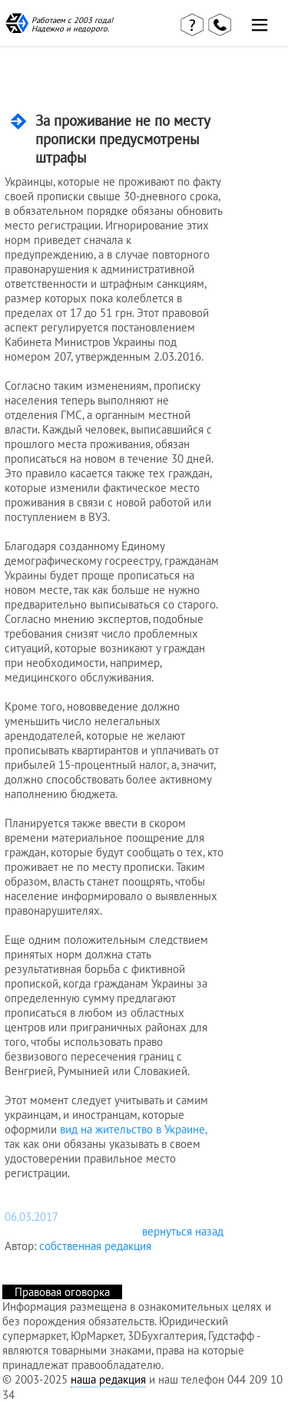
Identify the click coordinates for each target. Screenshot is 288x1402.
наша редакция (108, 1379)
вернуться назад (182, 1231)
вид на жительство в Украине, (133, 1129)
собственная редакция (95, 1246)
